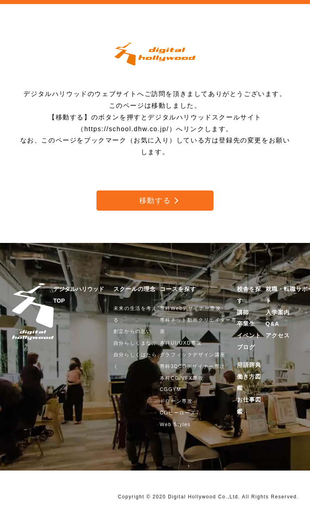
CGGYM (170, 389)
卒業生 (246, 323)
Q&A (272, 323)
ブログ (246, 347)
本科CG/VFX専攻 (182, 378)
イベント (249, 335)
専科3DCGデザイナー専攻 (192, 366)
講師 (243, 312)
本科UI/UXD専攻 (181, 343)
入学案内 (278, 312)
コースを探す (178, 289)
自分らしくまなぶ (135, 343)
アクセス (278, 335)
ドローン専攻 (176, 401)
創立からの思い (132, 331)
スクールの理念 (134, 289)
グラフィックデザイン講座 (193, 355)
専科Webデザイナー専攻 (190, 308)
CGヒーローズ (178, 413)
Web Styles (175, 424)
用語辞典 (249, 365)
